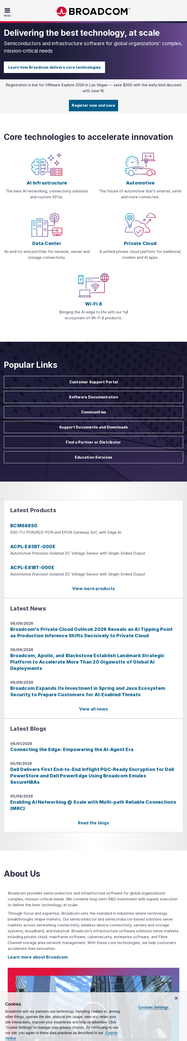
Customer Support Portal (93, 382)
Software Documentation (93, 397)
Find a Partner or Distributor (93, 442)
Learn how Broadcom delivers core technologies (54, 67)
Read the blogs (93, 822)
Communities (93, 412)
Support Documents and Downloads (93, 427)
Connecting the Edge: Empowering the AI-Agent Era (71, 749)
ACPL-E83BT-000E (32, 546)
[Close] (176, 998)
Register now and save (93, 105)
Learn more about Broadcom (38, 957)
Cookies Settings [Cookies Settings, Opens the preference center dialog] (153, 1007)
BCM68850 (23, 525)
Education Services (93, 457)
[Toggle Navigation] (8, 12)
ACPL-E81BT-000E (32, 567)
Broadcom (93, 12)
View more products (93, 588)
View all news (93, 709)
